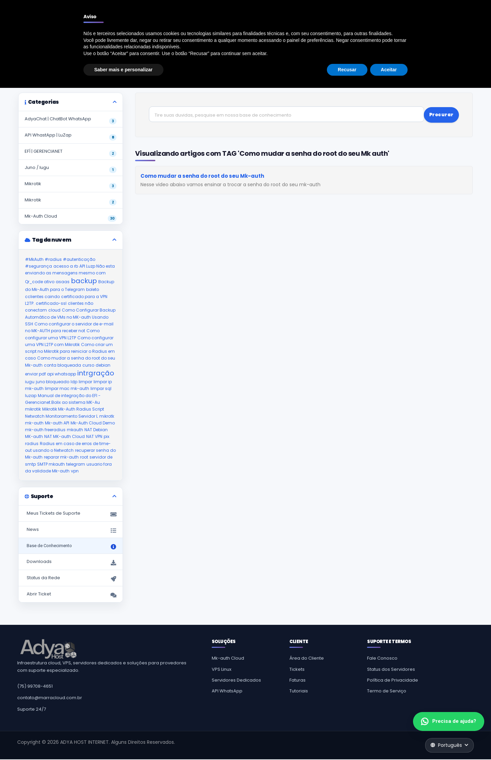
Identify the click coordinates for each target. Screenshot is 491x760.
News (70, 530)
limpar (85, 382)
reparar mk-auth (61, 457)
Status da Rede (70, 579)
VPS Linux (221, 669)
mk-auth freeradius (45, 430)
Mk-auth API (57, 423)
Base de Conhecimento (62, 66)
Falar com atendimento (446, 5)
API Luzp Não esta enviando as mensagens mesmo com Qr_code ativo (70, 274)
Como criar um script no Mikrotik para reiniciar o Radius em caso (70, 352)
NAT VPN (94, 437)
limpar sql (101, 389)
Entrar (460, 22)
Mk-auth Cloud (228, 659)
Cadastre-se (428, 22)
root (84, 457)
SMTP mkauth (51, 464)
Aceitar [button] (389, 741)
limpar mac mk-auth (67, 389)
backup (84, 281)
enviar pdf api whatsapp (50, 374)
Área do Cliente (306, 659)
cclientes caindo (42, 296)
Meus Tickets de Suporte (70, 514)
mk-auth (34, 423)
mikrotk (106, 416)
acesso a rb (65, 266)
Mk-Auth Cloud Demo (93, 423)
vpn (75, 471)
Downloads (70, 563)
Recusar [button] (347, 741)
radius (31, 443)
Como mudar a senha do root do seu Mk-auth (202, 174)
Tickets (297, 669)
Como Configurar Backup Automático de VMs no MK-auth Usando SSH (70, 317)
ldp (74, 382)
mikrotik (33, 409)
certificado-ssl (51, 304)
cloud (54, 310)
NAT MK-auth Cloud (64, 437)
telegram (75, 464)
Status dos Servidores (391, 669)
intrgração (95, 373)
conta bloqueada (62, 365)
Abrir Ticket (70, 595)
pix (106, 437)
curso (88, 365)
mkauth (75, 430)
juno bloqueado (52, 382)
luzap (30, 395)
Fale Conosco (382, 659)
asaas (63, 282)
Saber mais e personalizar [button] (123, 741)
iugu (29, 382)
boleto (92, 290)
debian (103, 365)
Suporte (25, 66)
